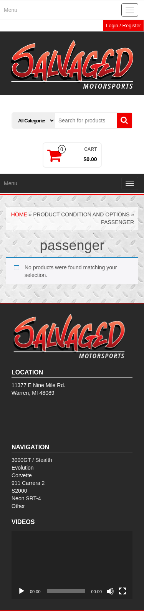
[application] (72, 565)
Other (18, 506)
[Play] (21, 591)
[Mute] (110, 591)
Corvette (22, 475)
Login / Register (123, 25)
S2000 (19, 491)
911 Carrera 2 (28, 483)
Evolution (23, 468)
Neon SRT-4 (26, 498)
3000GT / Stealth (32, 460)
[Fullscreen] (122, 591)
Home (19, 214)
